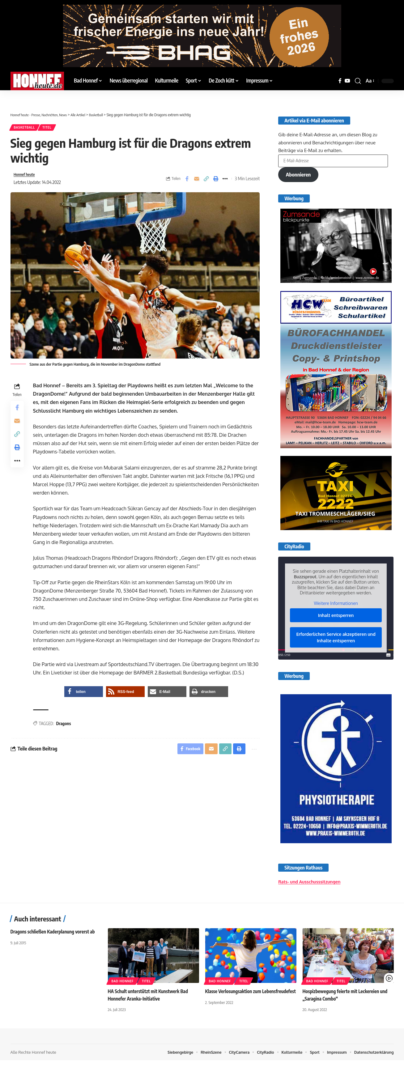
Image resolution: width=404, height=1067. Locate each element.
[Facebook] (340, 81)
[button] (358, 81)
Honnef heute (26, 177)
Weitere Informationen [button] (336, 604)
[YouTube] (347, 81)
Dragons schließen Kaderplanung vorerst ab (55, 938)
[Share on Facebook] (187, 181)
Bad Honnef (123, 988)
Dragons (64, 726)
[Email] (196, 181)
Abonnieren (299, 174)
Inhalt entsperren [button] (336, 616)
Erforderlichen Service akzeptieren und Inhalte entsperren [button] (336, 639)
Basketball (26, 128)
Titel (52, 128)
